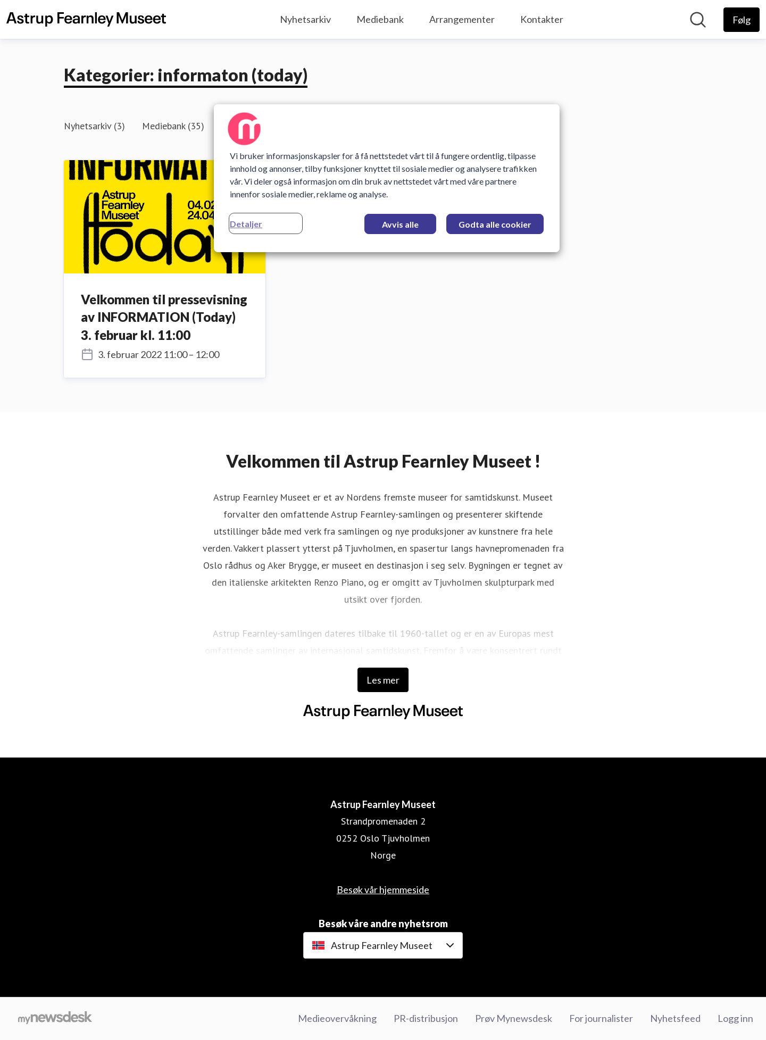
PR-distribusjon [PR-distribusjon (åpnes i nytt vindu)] (426, 1018)
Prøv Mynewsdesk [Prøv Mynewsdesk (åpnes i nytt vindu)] (513, 1018)
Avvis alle (400, 224)
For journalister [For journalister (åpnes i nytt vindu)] (601, 1018)
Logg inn (735, 1018)
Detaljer (246, 224)
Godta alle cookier (495, 224)
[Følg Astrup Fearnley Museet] (741, 19)
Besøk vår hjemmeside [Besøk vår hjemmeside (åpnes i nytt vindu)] (383, 889)
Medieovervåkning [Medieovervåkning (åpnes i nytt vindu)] (337, 1018)
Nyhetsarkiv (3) (94, 126)
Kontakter (541, 19)
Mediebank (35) (173, 126)
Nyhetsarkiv (305, 19)
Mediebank (380, 19)
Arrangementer (462, 19)
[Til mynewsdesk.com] (55, 1018)
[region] (387, 178)
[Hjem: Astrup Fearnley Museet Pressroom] (86, 19)
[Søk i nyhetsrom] (697, 19)
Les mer (383, 680)
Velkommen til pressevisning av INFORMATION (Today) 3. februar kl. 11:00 (164, 317)
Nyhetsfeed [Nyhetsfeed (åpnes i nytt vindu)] (675, 1018)
